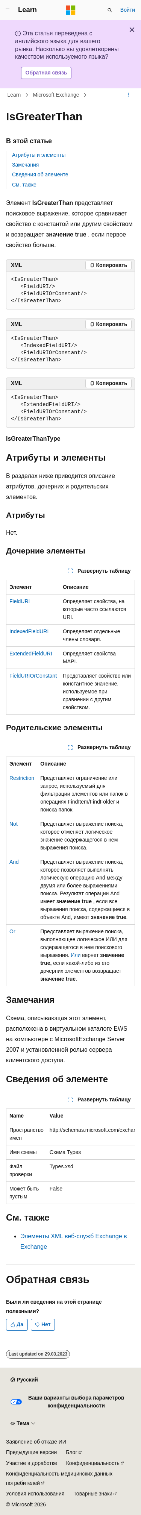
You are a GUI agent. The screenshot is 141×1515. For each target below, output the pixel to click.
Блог (71, 1452)
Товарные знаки (92, 1494)
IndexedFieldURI (29, 631)
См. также (24, 185)
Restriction (21, 778)
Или (75, 955)
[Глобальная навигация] (7, 10)
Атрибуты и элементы (38, 155)
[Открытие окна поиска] (109, 10)
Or (12, 931)
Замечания (25, 165)
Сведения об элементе (40, 174)
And (14, 862)
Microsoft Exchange (56, 95)
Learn (14, 95)
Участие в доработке (31, 1463)
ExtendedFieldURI (30, 654)
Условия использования (35, 1494)
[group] (70, 1156)
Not (13, 824)
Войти (127, 10)
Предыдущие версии (31, 1452)
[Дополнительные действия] (128, 95)
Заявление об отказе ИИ (36, 1442)
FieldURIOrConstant (33, 676)
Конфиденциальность (93, 1463)
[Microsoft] (71, 10)
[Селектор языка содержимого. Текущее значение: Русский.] (24, 1380)
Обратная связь (46, 73)
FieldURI (19, 601)
